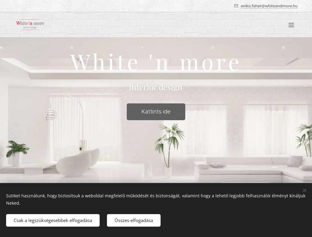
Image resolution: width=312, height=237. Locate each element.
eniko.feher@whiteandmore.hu (269, 6)
